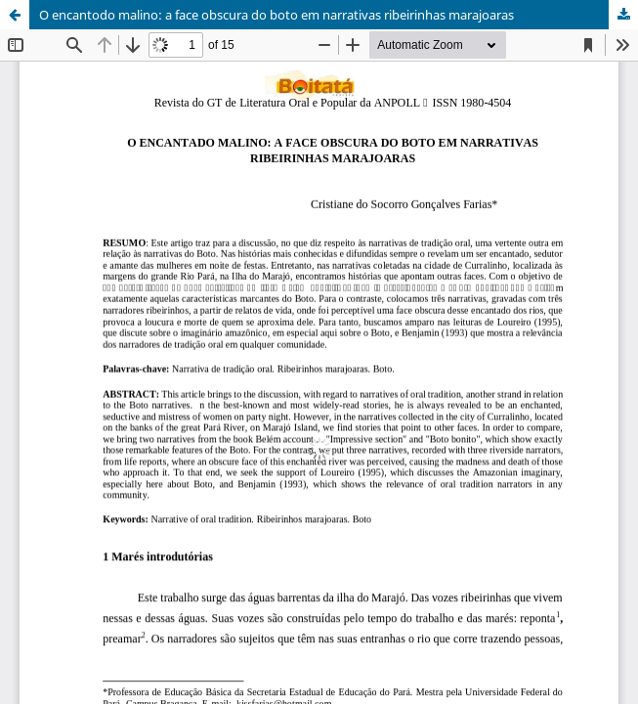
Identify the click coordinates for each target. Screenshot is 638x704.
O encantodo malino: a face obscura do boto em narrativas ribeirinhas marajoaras (276, 14)
